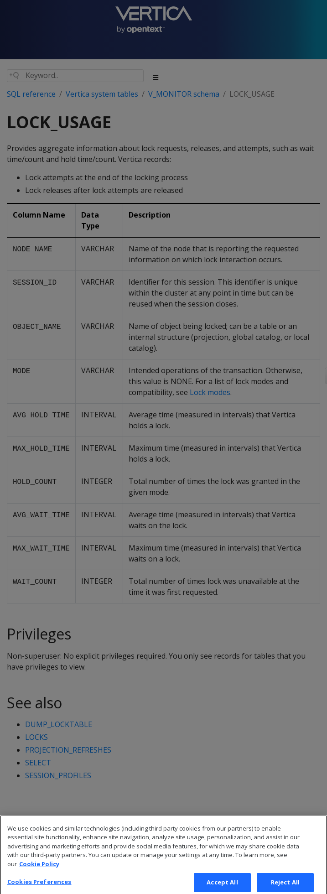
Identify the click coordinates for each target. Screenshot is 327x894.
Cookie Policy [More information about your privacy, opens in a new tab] (39, 872)
